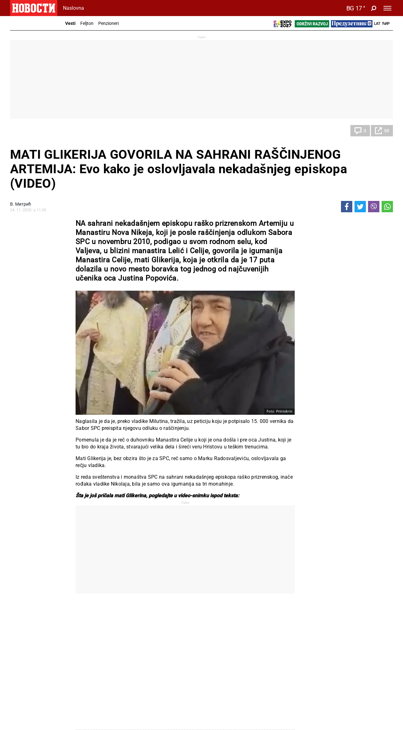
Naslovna (73, 8)
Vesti (70, 23)
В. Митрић (20, 204)
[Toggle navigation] (387, 8)
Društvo (24, 131)
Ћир (386, 23)
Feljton (87, 23)
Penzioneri (108, 23)
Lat (377, 23)
